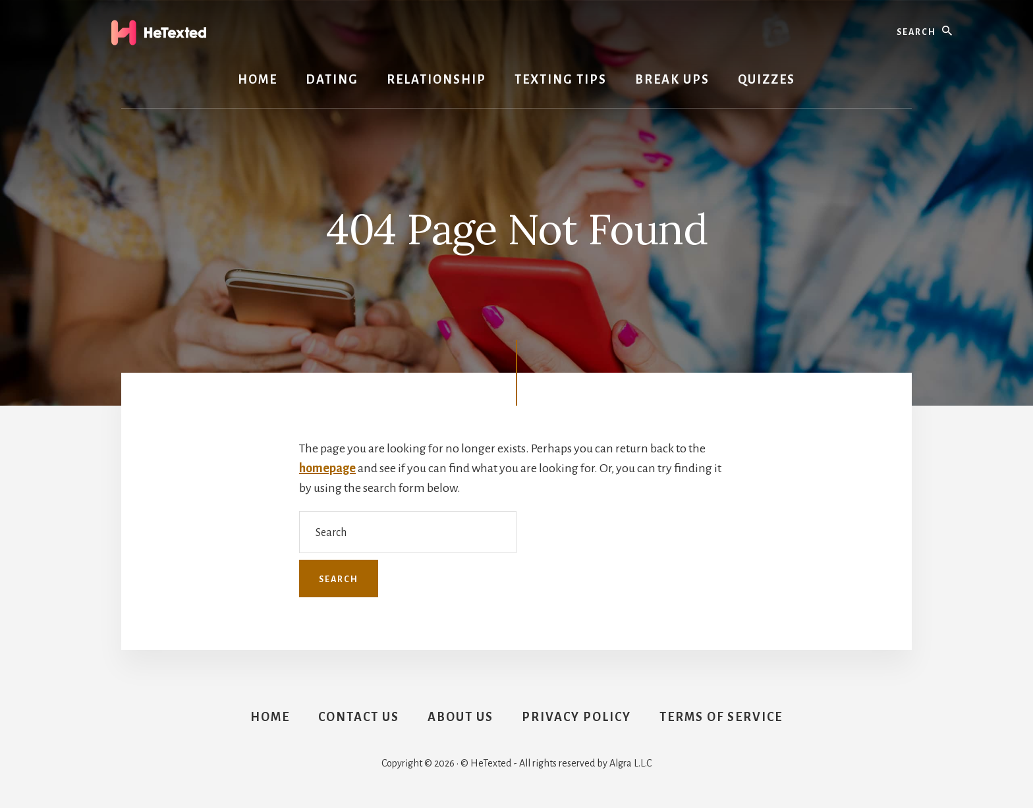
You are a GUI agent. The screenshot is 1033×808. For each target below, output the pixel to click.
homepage (327, 468)
